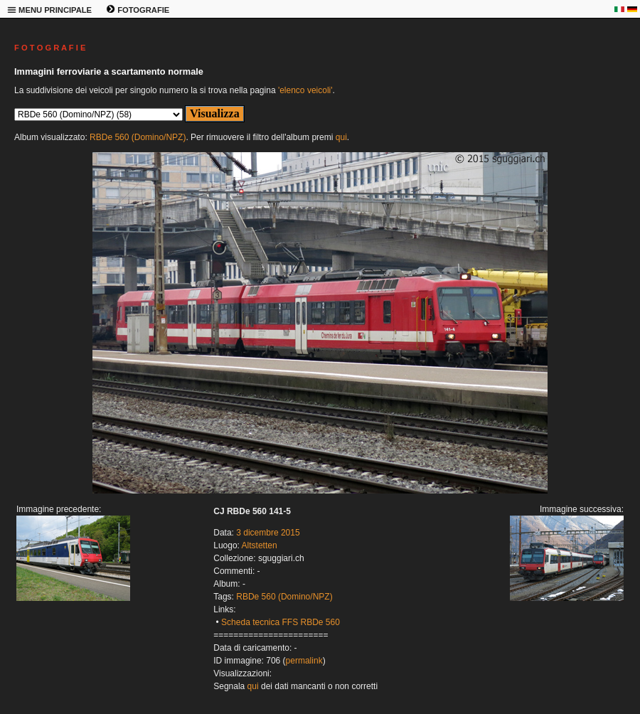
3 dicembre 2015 (267, 533)
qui (341, 137)
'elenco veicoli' (305, 90)
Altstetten (259, 545)
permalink (304, 661)
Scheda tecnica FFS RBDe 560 (280, 622)
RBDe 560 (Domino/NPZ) (138, 137)
